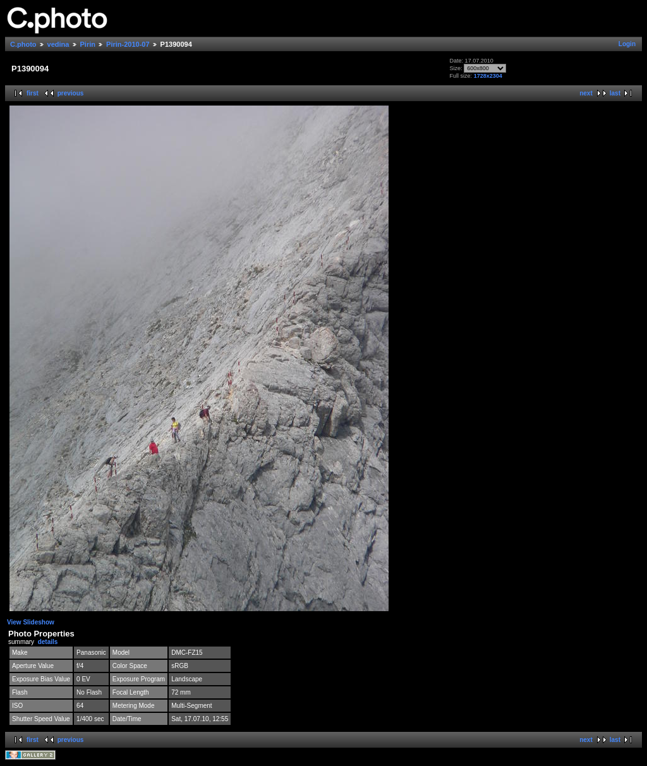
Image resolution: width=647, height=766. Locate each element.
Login (627, 43)
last (615, 93)
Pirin (87, 44)
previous (70, 93)
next (586, 93)
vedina (58, 44)
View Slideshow (30, 622)
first (33, 93)
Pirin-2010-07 (127, 44)
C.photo (23, 44)
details (48, 641)
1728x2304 (488, 76)
